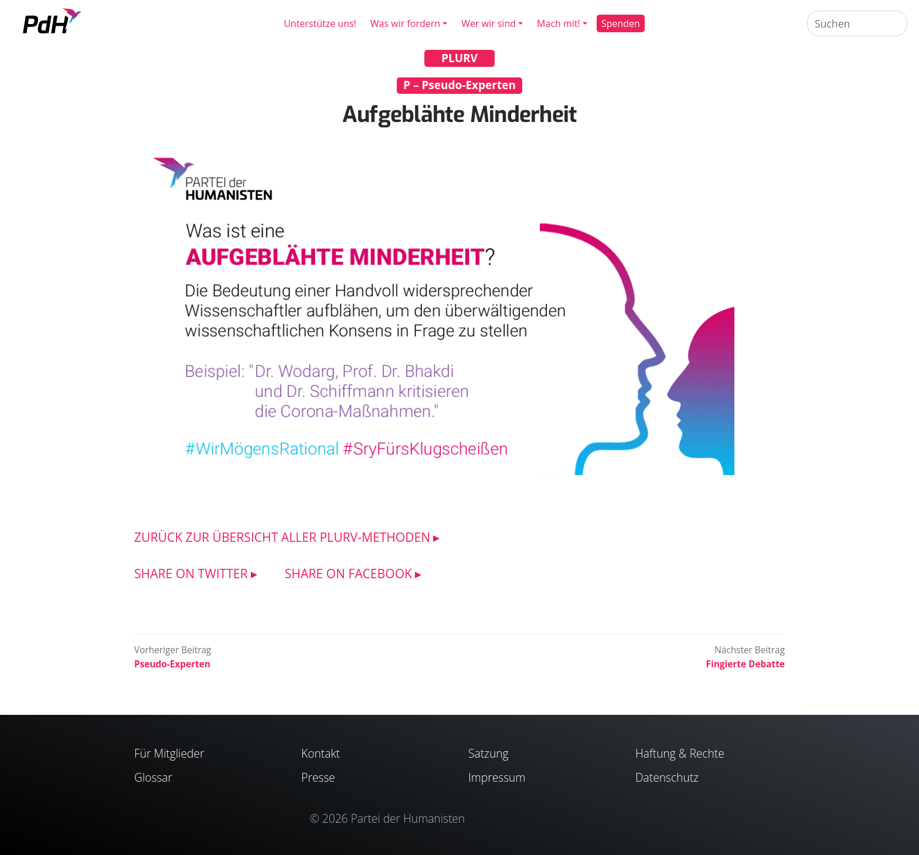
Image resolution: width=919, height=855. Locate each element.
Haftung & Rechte (679, 753)
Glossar (153, 777)
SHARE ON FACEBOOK (348, 573)
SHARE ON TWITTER (191, 573)
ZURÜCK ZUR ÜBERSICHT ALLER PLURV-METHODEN (282, 536)
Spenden (620, 23)
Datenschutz (667, 777)
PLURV (459, 58)
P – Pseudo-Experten (459, 85)
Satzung (488, 753)
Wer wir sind (488, 23)
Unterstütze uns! (320, 23)
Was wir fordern (405, 23)
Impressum (496, 777)
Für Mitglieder (169, 753)
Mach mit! (558, 23)
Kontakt (320, 753)
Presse (318, 777)
